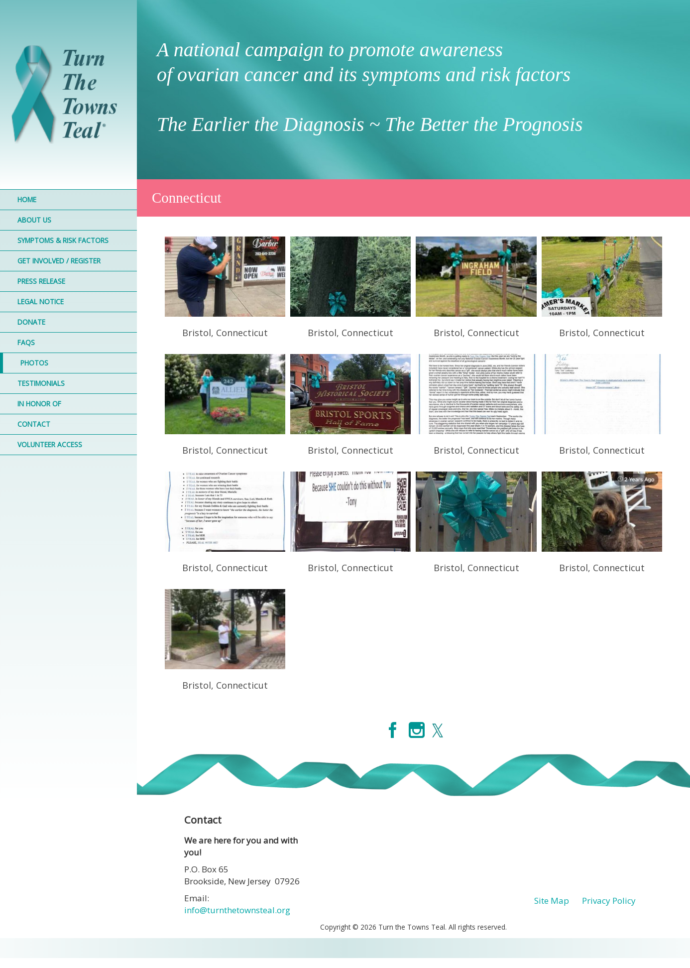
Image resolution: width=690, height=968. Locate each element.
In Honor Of (39, 403)
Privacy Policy (609, 900)
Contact (33, 424)
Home (26, 199)
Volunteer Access (49, 444)
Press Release (41, 281)
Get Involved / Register (59, 260)
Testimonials (41, 383)
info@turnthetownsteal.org (237, 910)
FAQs (26, 342)
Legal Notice (40, 301)
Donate (31, 322)
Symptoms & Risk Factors (63, 240)
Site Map (551, 900)
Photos (34, 362)
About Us (34, 220)
